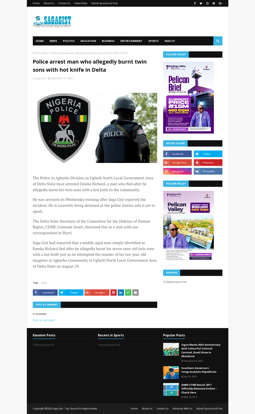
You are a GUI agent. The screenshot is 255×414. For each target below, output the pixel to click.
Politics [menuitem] (69, 41)
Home (36, 3)
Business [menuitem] (108, 41)
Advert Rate (80, 3)
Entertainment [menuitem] (131, 41)
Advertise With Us (182, 408)
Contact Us (64, 3)
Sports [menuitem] (153, 41)
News (45, 53)
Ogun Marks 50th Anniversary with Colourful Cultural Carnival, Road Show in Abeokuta (200, 350)
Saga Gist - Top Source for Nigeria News (75, 408)
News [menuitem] (53, 41)
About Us (49, 3)
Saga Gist (41, 78)
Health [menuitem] (170, 41)
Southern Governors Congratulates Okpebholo (198, 370)
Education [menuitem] (88, 41)
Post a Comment (44, 320)
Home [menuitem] (40, 41)
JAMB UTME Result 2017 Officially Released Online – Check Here (199, 388)
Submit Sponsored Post (104, 3)
